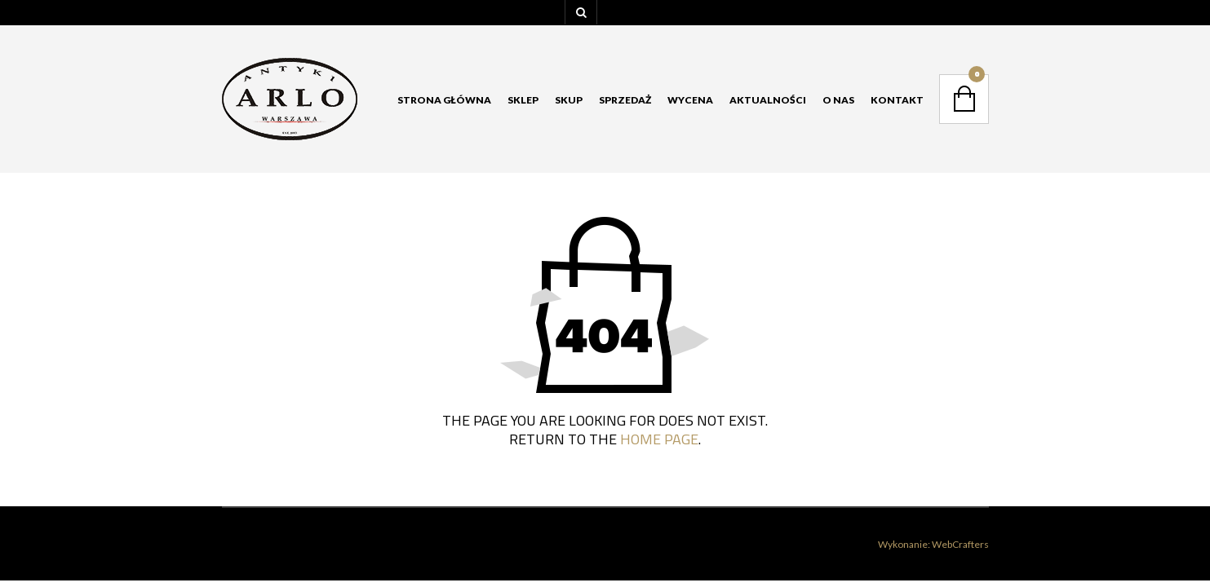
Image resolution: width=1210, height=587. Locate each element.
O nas (838, 100)
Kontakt (897, 100)
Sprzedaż (625, 100)
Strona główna (444, 100)
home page (659, 439)
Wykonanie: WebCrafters (933, 544)
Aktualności (767, 100)
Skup (569, 100)
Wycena (690, 100)
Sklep (523, 100)
